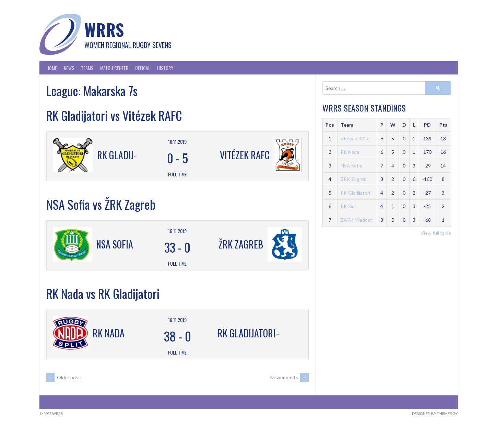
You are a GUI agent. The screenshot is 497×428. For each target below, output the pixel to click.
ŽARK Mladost (356, 220)
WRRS (104, 29)
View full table (436, 233)
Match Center (114, 67)
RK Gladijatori (355, 193)
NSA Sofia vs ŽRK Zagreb (100, 204)
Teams (87, 67)
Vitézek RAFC (355, 138)
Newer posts (289, 377)
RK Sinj (348, 206)
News (69, 67)
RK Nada (350, 152)
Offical (142, 67)
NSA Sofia (351, 166)
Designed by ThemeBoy (435, 413)
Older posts (64, 377)
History (165, 67)
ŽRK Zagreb (354, 179)
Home (51, 67)
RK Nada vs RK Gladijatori (102, 293)
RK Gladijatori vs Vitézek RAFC (114, 115)
